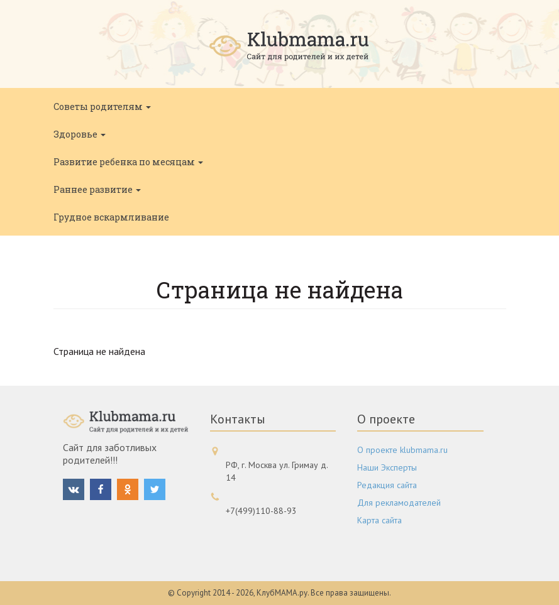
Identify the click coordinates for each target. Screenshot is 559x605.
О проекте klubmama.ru (402, 449)
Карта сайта (379, 520)
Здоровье (79, 134)
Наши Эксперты (387, 467)
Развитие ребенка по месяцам (128, 162)
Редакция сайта (387, 485)
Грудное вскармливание (111, 217)
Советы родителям (102, 106)
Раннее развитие (97, 189)
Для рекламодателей (399, 502)
